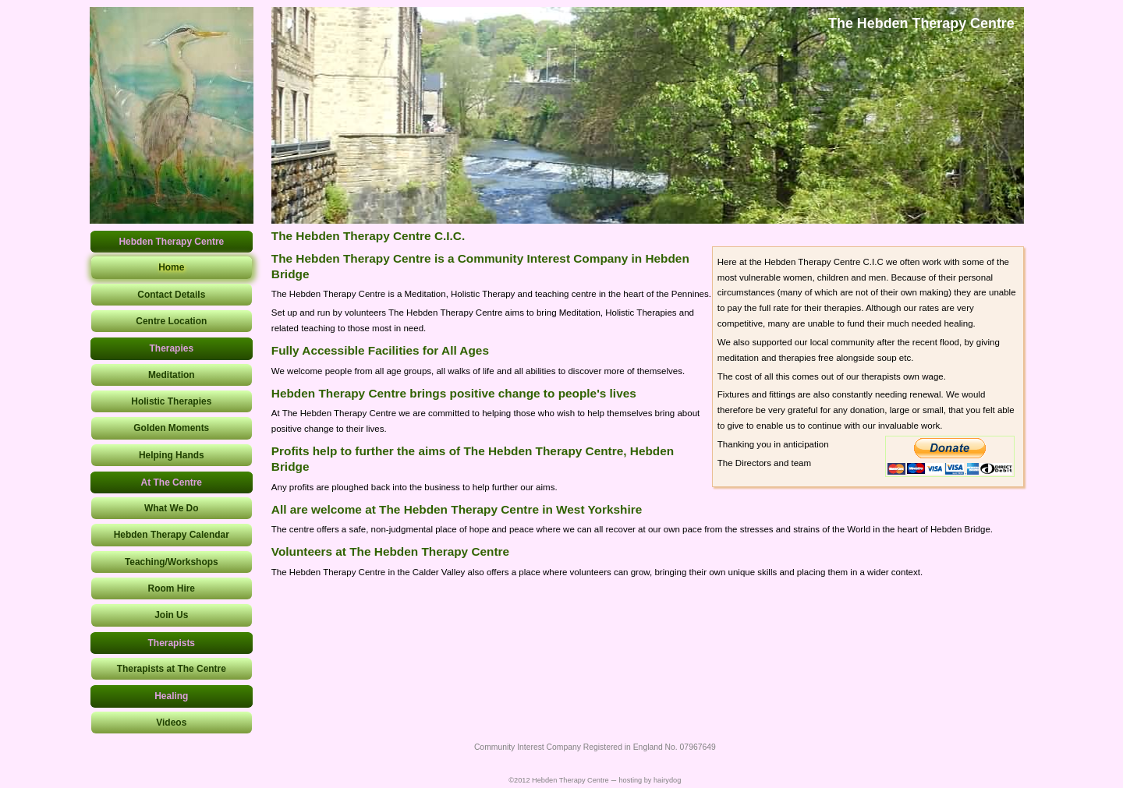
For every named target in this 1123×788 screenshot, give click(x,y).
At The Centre (171, 482)
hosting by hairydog (649, 780)
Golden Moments (171, 427)
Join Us (171, 615)
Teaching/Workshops (171, 562)
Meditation (171, 374)
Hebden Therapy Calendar (171, 534)
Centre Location (171, 321)
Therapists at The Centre (171, 668)
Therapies (171, 348)
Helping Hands (171, 455)
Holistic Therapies (171, 401)
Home (171, 267)
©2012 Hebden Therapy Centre (558, 780)
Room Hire (171, 588)
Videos (171, 722)
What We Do (171, 508)
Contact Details (171, 294)
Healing (171, 696)
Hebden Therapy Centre (171, 241)
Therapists (171, 643)
